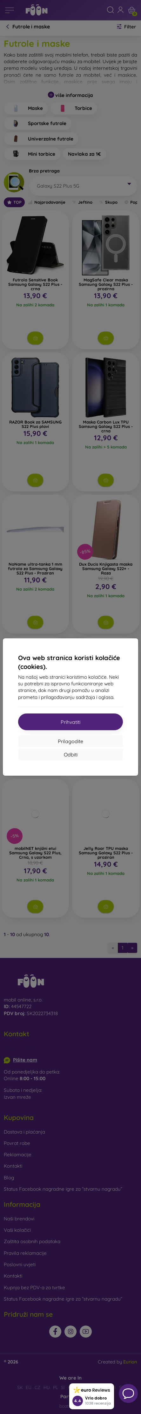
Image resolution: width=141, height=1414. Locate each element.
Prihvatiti (70, 722)
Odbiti (70, 754)
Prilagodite (70, 741)
